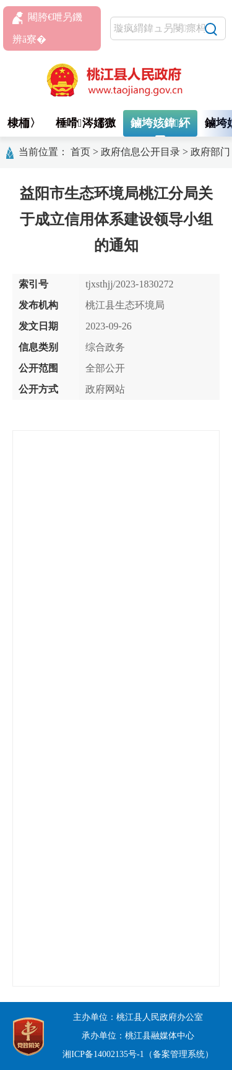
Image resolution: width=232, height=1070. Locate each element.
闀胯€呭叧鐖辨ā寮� (47, 28)
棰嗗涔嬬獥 (86, 123)
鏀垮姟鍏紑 (161, 123)
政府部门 (210, 151)
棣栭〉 (24, 123)
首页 (80, 151)
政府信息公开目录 (140, 151)
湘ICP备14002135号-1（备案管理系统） (137, 1054)
